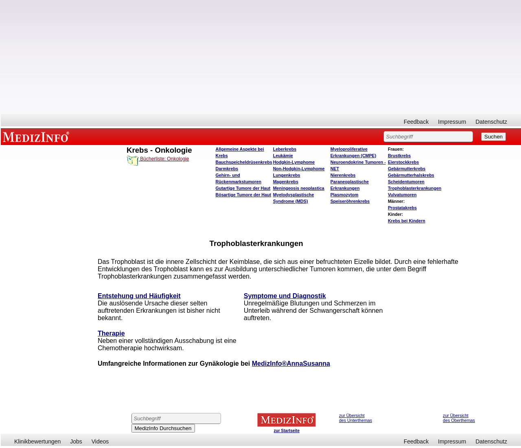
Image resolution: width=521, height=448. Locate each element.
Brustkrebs (399, 155)
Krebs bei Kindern (406, 220)
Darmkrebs (226, 168)
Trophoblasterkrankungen (414, 188)
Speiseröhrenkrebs (350, 201)
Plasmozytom (345, 194)
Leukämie (283, 155)
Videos (100, 441)
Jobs (76, 441)
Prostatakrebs (402, 207)
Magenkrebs (285, 181)
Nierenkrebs (343, 175)
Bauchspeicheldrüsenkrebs (243, 162)
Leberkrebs (284, 149)
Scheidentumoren (406, 181)
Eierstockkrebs (403, 162)
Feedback (416, 122)
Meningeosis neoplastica (298, 188)
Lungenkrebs (286, 175)
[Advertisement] (261, 57)
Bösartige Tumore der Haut (243, 194)
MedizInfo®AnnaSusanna (291, 363)
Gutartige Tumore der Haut (242, 188)
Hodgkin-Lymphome (294, 162)
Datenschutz (491, 122)
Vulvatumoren (402, 194)
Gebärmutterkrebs (406, 168)
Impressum (452, 122)
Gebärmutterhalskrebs (411, 175)
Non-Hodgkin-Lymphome (299, 168)
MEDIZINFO (37, 136)
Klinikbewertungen (37, 441)
